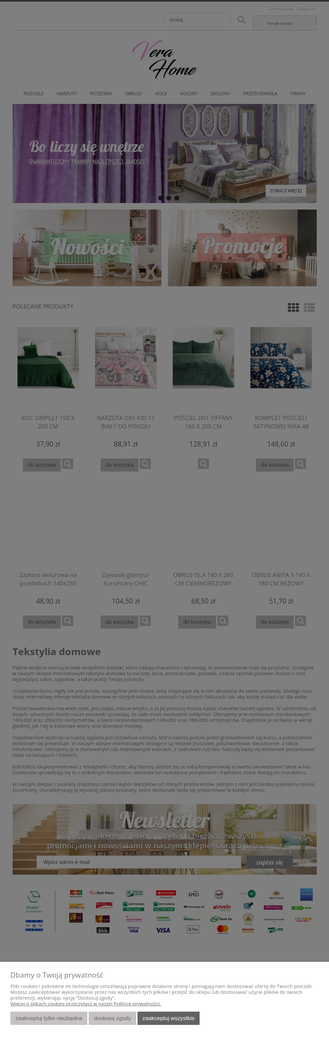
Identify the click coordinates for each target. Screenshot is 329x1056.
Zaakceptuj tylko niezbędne (49, 1018)
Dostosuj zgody (112, 1018)
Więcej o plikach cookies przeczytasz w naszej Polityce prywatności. (85, 1003)
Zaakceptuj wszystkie (168, 1018)
